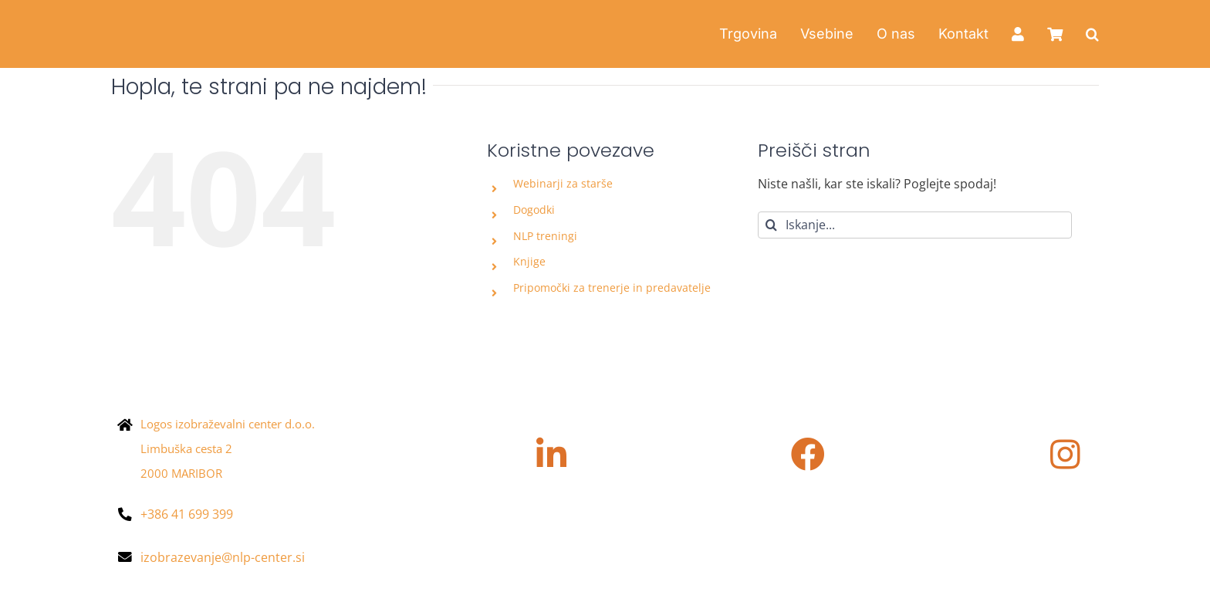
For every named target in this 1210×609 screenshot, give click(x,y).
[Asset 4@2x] (207, 18)
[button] (1092, 33)
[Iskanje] (771, 225)
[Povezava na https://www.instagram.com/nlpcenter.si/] (1065, 455)
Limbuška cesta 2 (186, 448)
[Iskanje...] (915, 225)
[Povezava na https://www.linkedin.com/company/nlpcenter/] (551, 455)
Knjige (529, 261)
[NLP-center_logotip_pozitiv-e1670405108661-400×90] (220, 352)
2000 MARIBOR (181, 473)
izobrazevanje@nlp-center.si (222, 557)
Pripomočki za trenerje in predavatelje (612, 287)
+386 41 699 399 (186, 514)
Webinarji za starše (563, 183)
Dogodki (534, 209)
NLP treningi (545, 235)
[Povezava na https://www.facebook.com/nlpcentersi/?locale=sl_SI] (808, 455)
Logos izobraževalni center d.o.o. (227, 423)
